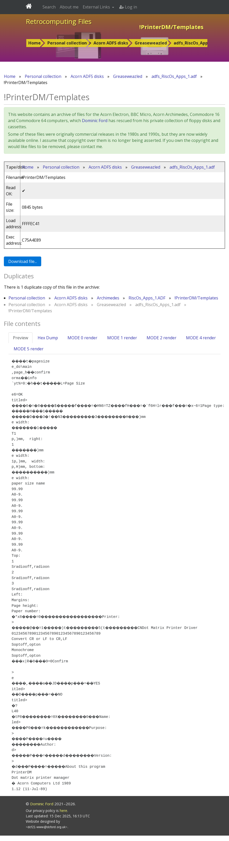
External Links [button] (97, 7)
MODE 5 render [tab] (29, 349)
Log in (128, 7)
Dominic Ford (94, 120)
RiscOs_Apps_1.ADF (147, 298)
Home (34, 43)
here (63, 815)
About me (69, 7)
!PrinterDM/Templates (196, 298)
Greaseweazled (151, 43)
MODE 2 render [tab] (161, 338)
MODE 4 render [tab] (201, 338)
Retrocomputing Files (58, 21)
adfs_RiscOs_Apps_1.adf (198, 43)
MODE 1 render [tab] (122, 338)
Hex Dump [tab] (48, 338)
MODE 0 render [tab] (82, 338)
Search (49, 7)
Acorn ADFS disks (111, 43)
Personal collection (67, 43)
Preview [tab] (20, 338)
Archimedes (108, 298)
